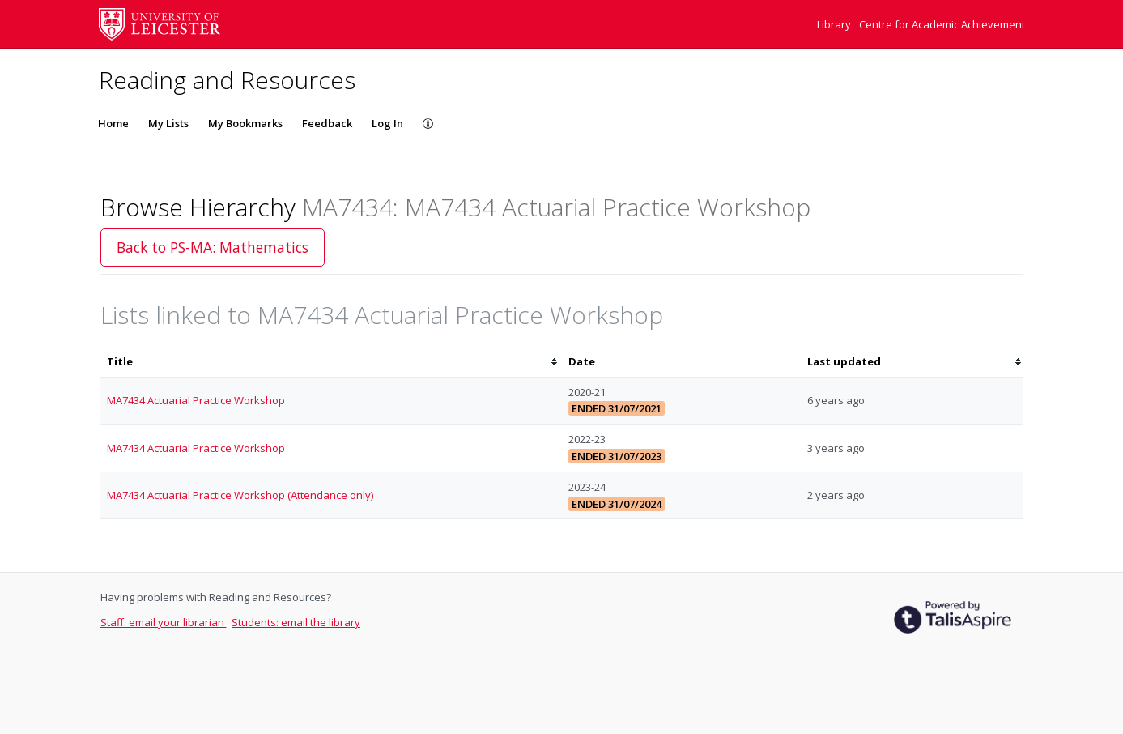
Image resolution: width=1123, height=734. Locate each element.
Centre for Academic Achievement (942, 24)
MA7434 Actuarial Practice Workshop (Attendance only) (240, 495)
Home (113, 123)
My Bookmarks (245, 123)
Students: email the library (296, 622)
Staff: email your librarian (163, 622)
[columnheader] (331, 362)
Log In (387, 123)
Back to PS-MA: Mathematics (212, 247)
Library (835, 24)
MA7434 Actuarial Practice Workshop (196, 400)
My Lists (168, 123)
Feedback (327, 123)
